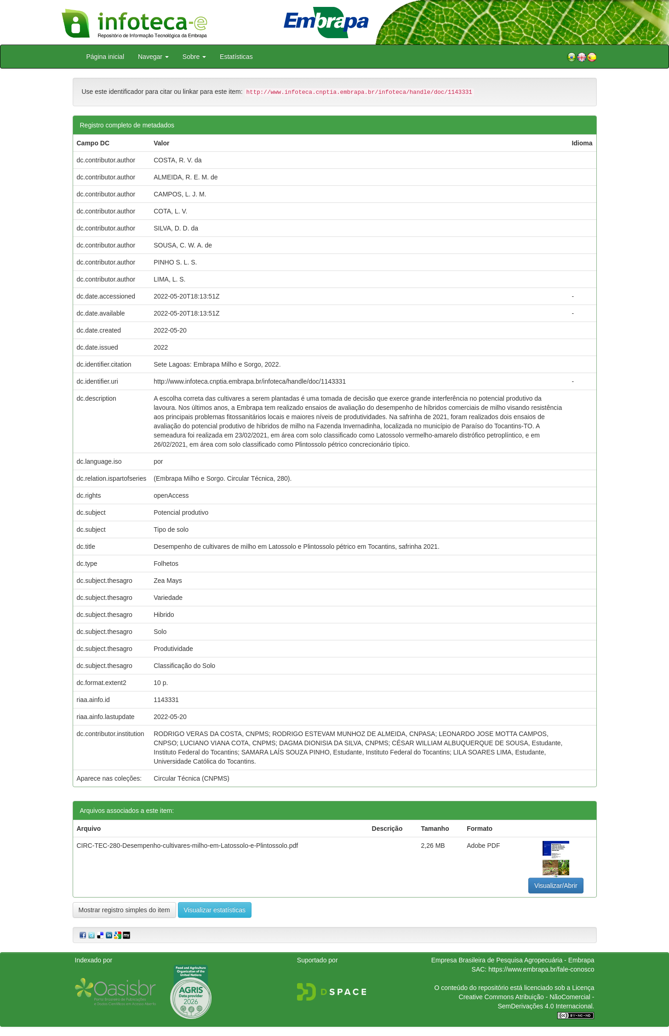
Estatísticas (236, 56)
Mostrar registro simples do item (124, 910)
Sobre (194, 56)
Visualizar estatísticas (215, 910)
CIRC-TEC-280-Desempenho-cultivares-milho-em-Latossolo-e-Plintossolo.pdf (187, 845)
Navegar (153, 56)
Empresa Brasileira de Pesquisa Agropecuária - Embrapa (513, 960)
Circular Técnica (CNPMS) (191, 778)
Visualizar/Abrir (556, 885)
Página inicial (105, 56)
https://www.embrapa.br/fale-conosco (541, 969)
